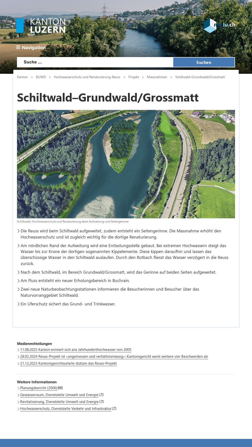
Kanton (22, 76)
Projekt (133, 76)
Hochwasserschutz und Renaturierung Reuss (87, 76)
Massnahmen (157, 76)
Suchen (203, 62)
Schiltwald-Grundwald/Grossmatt (200, 76)
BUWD (41, 76)
